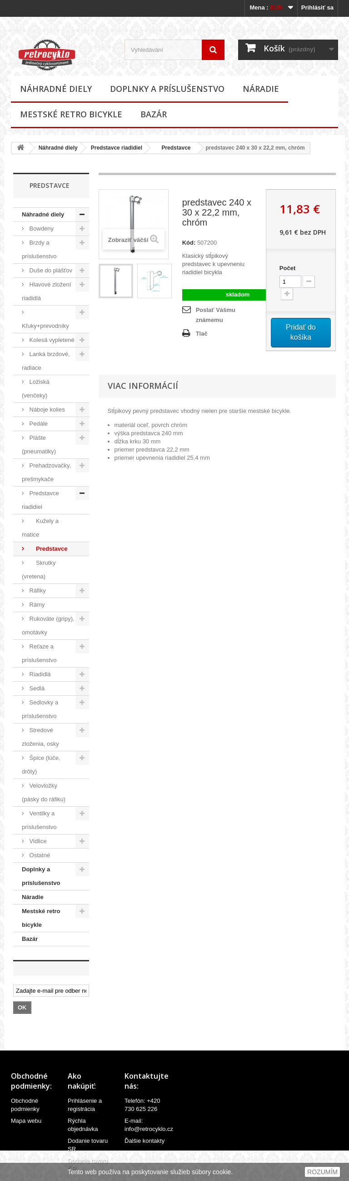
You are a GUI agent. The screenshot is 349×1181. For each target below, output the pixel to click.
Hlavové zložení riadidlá (46, 291)
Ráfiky (37, 590)
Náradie (261, 88)
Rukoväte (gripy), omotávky (48, 625)
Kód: (189, 242)
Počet (287, 268)
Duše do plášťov (50, 270)
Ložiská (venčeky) (36, 388)
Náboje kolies (46, 409)
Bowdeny (41, 228)
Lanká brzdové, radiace (46, 361)
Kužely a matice (40, 528)
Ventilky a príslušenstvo (39, 820)
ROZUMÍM (322, 1172)
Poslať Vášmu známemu (215, 315)
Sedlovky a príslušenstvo (40, 709)
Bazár (153, 114)
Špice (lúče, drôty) (41, 764)
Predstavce (172, 148)
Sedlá (36, 688)
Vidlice (37, 841)
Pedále (38, 423)
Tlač (202, 333)
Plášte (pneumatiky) (39, 444)
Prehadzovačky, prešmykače (46, 472)
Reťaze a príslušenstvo (39, 653)
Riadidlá (39, 674)
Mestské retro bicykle (71, 114)
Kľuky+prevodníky (45, 325)
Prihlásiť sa (317, 7)
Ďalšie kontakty (145, 1140)
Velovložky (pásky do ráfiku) (43, 792)
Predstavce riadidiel (116, 148)
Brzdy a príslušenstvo (39, 249)
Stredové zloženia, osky (40, 737)
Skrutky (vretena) (38, 569)
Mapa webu (26, 1120)
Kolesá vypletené (51, 340)
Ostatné (39, 855)
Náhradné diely (56, 88)
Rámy (36, 604)
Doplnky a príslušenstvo (167, 88)
